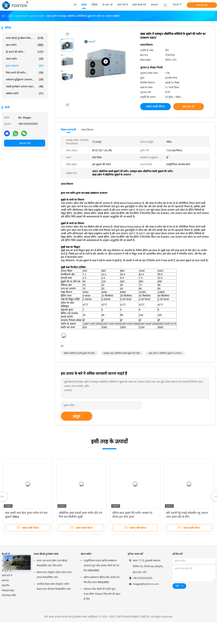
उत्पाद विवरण (87, 129)
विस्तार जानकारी (68, 129)
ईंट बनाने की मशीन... (24, 52)
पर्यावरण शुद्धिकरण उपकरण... (24, 79)
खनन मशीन (24, 45)
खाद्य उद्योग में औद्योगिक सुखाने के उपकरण (165, 353)
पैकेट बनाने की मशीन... (24, 72)
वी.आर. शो (7, 570)
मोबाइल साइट (8, 590)
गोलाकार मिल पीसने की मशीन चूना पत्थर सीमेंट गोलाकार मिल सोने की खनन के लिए (102, 594)
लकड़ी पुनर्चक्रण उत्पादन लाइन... (24, 86)
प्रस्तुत (76, 416)
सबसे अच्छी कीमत (155, 106)
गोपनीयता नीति (9, 595)
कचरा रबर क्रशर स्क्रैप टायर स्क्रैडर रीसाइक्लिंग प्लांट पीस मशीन (52, 563)
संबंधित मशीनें (24, 93)
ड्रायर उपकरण (24, 66)
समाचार (5, 580)
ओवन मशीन (24, 59)
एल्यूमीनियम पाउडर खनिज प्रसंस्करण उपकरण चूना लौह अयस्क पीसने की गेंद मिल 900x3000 (101, 565)
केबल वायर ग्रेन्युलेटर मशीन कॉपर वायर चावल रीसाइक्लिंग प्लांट (54, 575)
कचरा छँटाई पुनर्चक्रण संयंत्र (46, 554)
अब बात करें (202, 5)
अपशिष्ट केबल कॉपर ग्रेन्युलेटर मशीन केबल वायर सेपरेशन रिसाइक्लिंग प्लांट (54, 586)
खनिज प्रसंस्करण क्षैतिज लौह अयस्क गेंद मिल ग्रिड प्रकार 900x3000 (101, 580)
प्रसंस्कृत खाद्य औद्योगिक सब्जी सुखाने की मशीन (121, 353)
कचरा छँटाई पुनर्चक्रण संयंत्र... (24, 38)
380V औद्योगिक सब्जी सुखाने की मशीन (79, 353)
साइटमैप (5, 585)
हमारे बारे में (7, 575)
